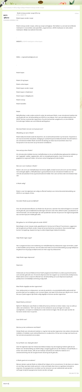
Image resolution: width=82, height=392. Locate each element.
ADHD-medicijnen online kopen (32, 41)
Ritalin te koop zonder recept (35, 8)
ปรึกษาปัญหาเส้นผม (19, 8)
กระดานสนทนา (7, 8)
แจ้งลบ (77, 13)
